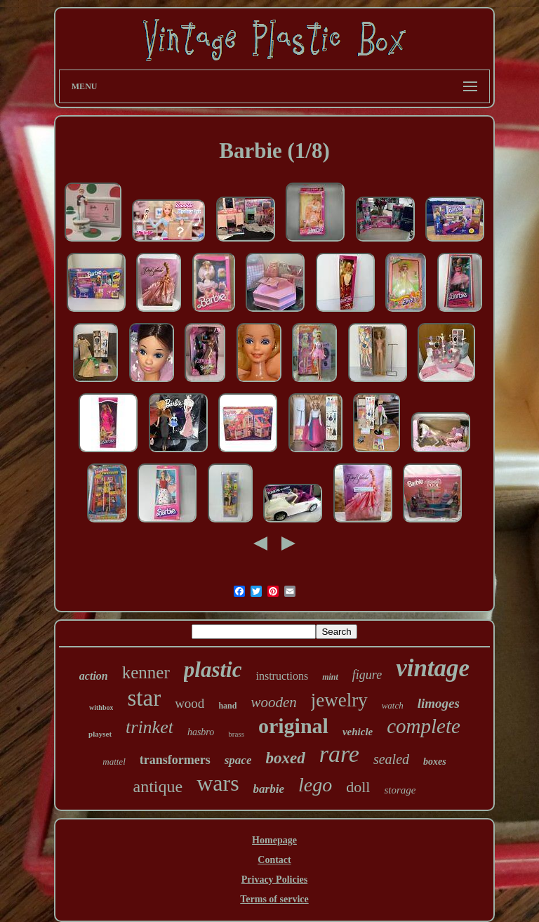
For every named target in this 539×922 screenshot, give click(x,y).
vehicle (357, 731)
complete (423, 726)
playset (100, 734)
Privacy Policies (274, 879)
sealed (391, 759)
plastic (213, 669)
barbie (268, 789)
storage (399, 790)
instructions (281, 676)
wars (218, 783)
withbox (101, 707)
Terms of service (274, 899)
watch (393, 705)
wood (189, 703)
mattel (114, 761)
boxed (285, 758)
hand (227, 706)
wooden (273, 702)
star (144, 698)
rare (339, 754)
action (93, 676)
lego (315, 785)
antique (158, 786)
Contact (274, 860)
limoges (439, 703)
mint (330, 677)
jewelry (339, 700)
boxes (434, 761)
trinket (149, 727)
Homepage (274, 840)
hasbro (200, 732)
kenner (146, 672)
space (238, 760)
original (293, 725)
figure (367, 675)
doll (358, 787)
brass (236, 734)
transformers (175, 760)
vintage (433, 668)
